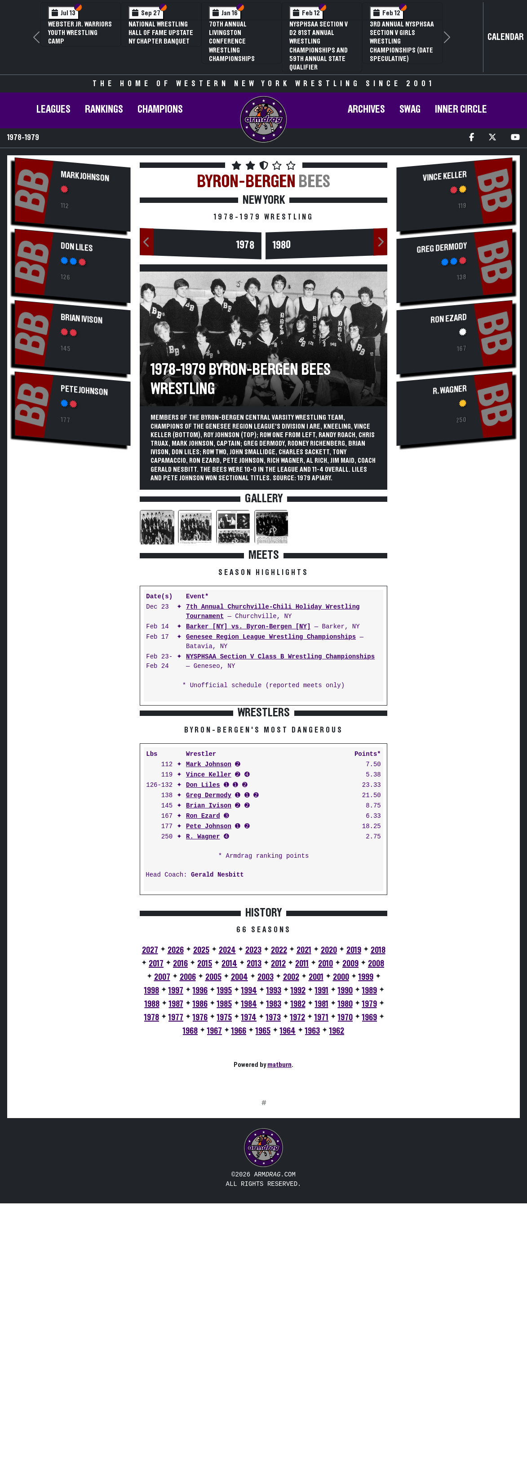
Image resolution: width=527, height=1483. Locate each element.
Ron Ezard (203, 956)
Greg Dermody (208, 935)
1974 (249, 1157)
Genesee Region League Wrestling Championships (271, 637)
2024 (227, 1090)
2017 (156, 1103)
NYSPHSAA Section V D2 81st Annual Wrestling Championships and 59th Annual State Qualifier (318, 46)
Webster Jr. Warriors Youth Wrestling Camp (80, 33)
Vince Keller (208, 915)
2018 (378, 1090)
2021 (304, 1090)
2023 (253, 1090)
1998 (151, 1130)
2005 (213, 1117)
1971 (321, 1157)
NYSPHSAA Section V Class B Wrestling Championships (280, 657)
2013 (254, 1103)
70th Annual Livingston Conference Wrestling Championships (232, 41)
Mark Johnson (85, 176)
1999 (366, 1117)
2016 (180, 1103)
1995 (224, 1130)
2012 (278, 1103)
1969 (369, 1157)
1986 (200, 1144)
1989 (369, 1130)
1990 (345, 1130)
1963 (312, 1171)
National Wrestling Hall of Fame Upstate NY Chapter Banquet (160, 33)
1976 (200, 1157)
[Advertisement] (72, 604)
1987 (176, 1144)
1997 (175, 1130)
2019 (353, 1090)
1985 (224, 1144)
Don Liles (77, 247)
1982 (298, 1144)
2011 (302, 1103)
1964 (288, 1171)
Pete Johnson (84, 390)
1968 (190, 1171)
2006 (188, 1117)
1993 (273, 1130)
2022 (279, 1090)
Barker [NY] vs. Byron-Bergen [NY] (248, 627)
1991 (321, 1130)
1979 (369, 1144)
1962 (336, 1171)
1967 (214, 1171)
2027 (150, 1090)
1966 (238, 1171)
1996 (200, 1130)
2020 (329, 1090)
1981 (321, 1144)
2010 (325, 1103)
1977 (175, 1157)
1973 (273, 1157)
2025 (201, 1090)
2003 (265, 1117)
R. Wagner (203, 977)
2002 (291, 1117)
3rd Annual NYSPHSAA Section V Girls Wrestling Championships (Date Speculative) (402, 41)
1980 (282, 245)
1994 (249, 1130)
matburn (279, 1204)
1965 (263, 1171)
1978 (245, 245)
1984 (249, 1144)
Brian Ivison (81, 319)
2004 (239, 1117)
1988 (152, 1144)
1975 (224, 1157)
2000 (341, 1117)
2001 (316, 1117)
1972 (297, 1157)
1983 (273, 1144)
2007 (162, 1117)
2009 (350, 1103)
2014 (229, 1103)
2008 (376, 1103)
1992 (298, 1130)
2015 (204, 1103)
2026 (176, 1090)
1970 (345, 1157)
